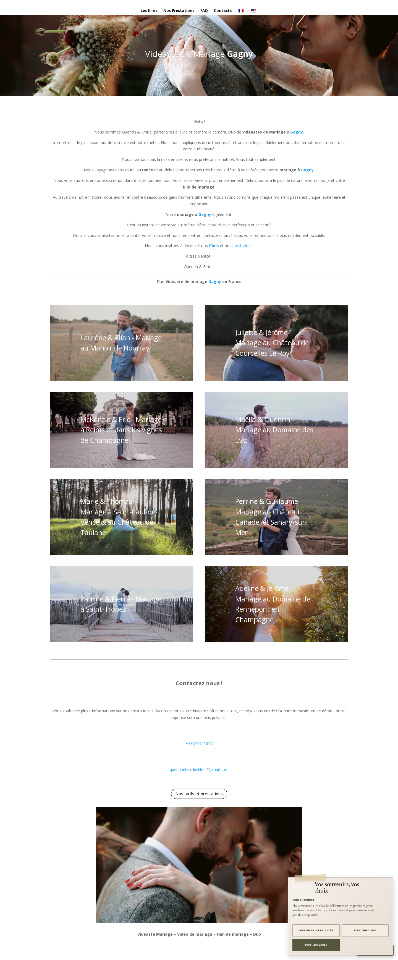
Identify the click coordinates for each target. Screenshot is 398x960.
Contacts (223, 11)
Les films (149, 11)
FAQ (204, 11)
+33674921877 (199, 743)
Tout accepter (316, 944)
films (214, 245)
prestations (242, 245)
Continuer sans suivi (316, 930)
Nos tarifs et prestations (199, 793)
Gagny (240, 53)
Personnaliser (365, 930)
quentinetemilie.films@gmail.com (199, 769)
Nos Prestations (178, 11)
